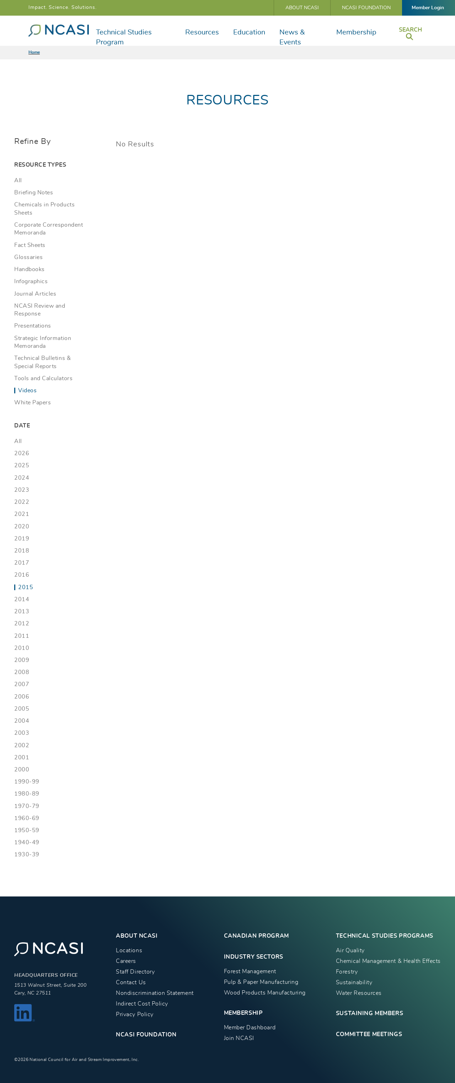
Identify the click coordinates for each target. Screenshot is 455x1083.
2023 (21, 490)
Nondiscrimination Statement (154, 993)
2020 (21, 526)
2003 (21, 733)
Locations (129, 950)
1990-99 (26, 782)
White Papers (32, 402)
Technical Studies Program (124, 37)
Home (34, 52)
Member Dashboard (249, 1027)
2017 (21, 563)
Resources (202, 32)
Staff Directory (135, 972)
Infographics (31, 281)
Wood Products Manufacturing (265, 993)
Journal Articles (35, 294)
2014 (21, 599)
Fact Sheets (30, 245)
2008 (21, 672)
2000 (21, 769)
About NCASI (302, 7)
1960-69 (26, 818)
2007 (21, 684)
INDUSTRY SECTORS (253, 957)
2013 (21, 611)
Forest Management (250, 971)
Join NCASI (239, 1038)
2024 (21, 478)
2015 (25, 587)
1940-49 (26, 842)
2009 (21, 660)
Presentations (32, 326)
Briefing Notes (33, 192)
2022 (21, 502)
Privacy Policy (134, 1014)
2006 (21, 697)
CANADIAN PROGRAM (256, 936)
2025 (21, 465)
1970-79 (26, 806)
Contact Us (131, 982)
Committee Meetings (369, 1034)
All (18, 180)
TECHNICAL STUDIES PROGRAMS (384, 936)
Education (249, 32)
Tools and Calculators (43, 378)
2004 (21, 721)
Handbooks (29, 269)
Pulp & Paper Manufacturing (261, 982)
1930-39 (26, 854)
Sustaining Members (369, 1013)
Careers (126, 961)
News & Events (292, 37)
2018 (21, 551)
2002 (21, 745)
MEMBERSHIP (243, 1013)
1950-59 (26, 830)
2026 (21, 453)
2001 (21, 757)
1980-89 (26, 794)
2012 (21, 623)
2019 (21, 539)
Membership (356, 32)
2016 (21, 575)
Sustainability (354, 982)
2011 (21, 636)
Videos (27, 390)
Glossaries (28, 257)
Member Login (428, 7)
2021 (21, 514)
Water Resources (359, 993)
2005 (21, 709)
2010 (21, 648)
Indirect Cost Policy (142, 1004)
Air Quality (350, 950)
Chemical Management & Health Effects (388, 961)
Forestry (347, 972)
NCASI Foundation (366, 7)
